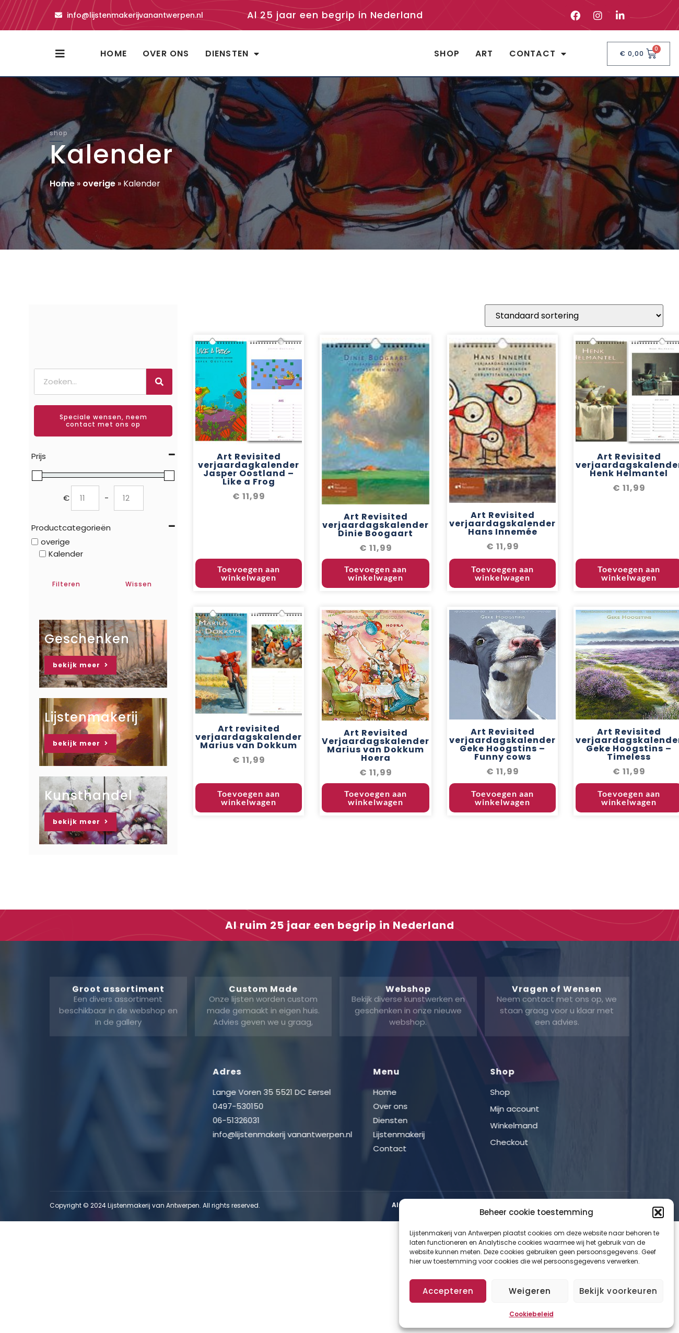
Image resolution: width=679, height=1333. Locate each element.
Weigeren (530, 1290)
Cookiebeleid (531, 1314)
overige (99, 193)
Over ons (166, 58)
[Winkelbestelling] (574, 326)
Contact (538, 58)
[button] (658, 1212)
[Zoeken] (159, 391)
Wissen (138, 593)
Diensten (232, 58)
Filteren (66, 593)
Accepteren (448, 1290)
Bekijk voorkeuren (618, 1290)
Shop (447, 58)
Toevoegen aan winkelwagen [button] (248, 584)
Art (484, 58)
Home (113, 58)
